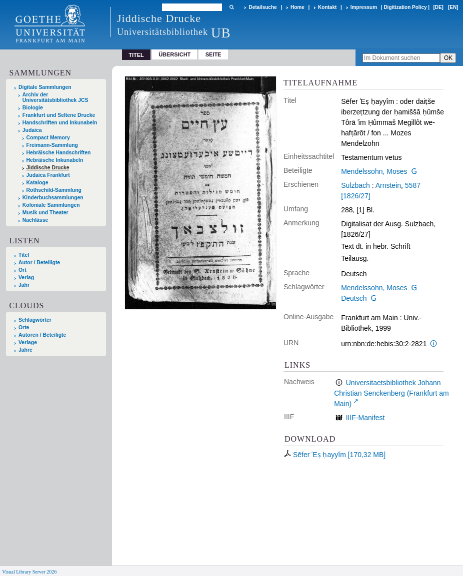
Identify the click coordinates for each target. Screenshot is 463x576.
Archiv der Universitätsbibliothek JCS (55, 97)
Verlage (27, 342)
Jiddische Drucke (48, 167)
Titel (23, 255)
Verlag (26, 277)
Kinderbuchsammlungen (53, 197)
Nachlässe (35, 220)
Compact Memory (48, 137)
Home (297, 7)
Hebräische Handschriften (58, 152)
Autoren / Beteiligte (42, 335)
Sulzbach (355, 185)
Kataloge (37, 182)
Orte (23, 327)
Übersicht (174, 54)
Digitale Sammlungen (45, 87)
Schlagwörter (35, 320)
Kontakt (327, 7)
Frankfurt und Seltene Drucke (59, 115)
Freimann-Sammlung (52, 145)
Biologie (32, 107)
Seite (214, 54)
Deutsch (353, 298)
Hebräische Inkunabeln (55, 160)
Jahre (25, 350)
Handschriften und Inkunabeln (60, 122)
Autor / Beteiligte (39, 262)
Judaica (32, 130)
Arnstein (388, 185)
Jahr (24, 285)
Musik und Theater (45, 212)
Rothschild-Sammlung (54, 190)
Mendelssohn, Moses (374, 171)
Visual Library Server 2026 (29, 572)
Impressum (363, 7)
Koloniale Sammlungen (51, 205)
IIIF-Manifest (365, 418)
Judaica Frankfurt (48, 175)
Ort (22, 270)
